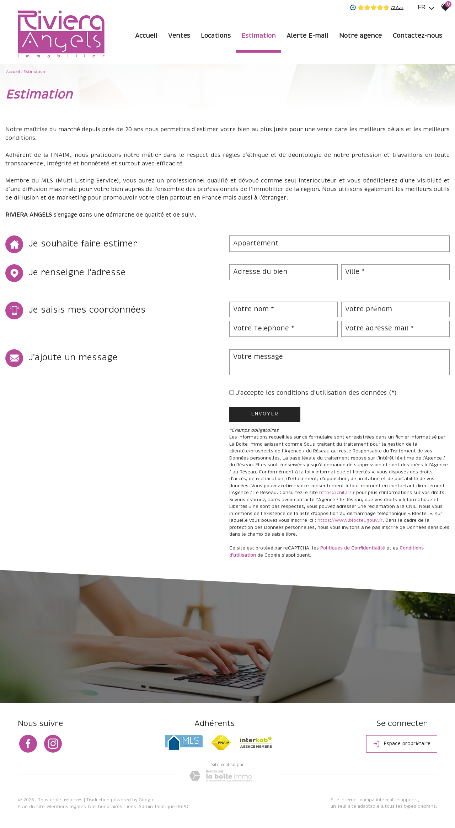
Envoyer (265, 414)
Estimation (258, 36)
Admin (145, 807)
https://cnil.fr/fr (337, 493)
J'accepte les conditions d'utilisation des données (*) (316, 393)
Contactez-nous (417, 36)
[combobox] (339, 243)
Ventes (179, 36)
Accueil (146, 36)
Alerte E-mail (307, 36)
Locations (216, 36)
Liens (130, 807)
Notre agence (360, 36)
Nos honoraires (105, 807)
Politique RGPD (171, 807)
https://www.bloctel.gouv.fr (349, 520)
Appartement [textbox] (256, 243)
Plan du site (31, 807)
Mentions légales (66, 807)
